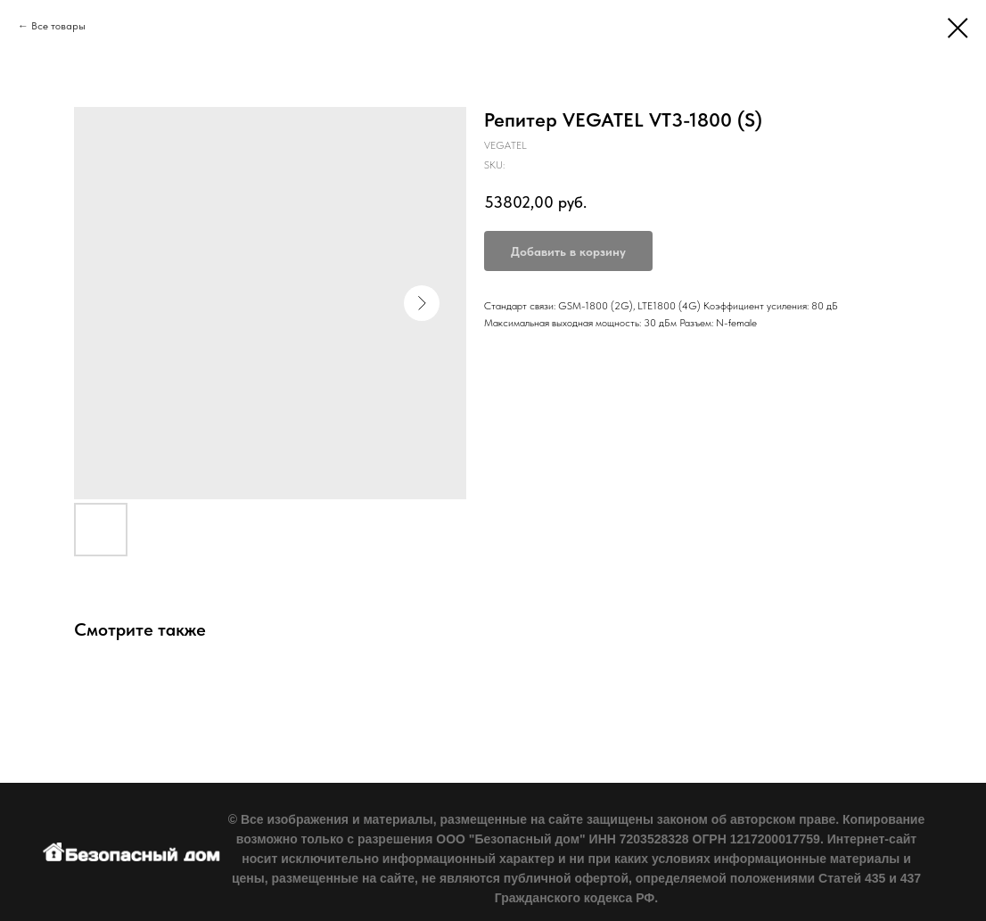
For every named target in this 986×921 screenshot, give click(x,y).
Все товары (58, 26)
